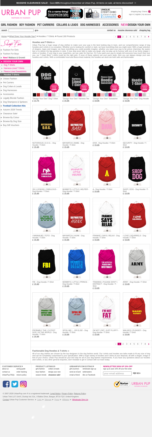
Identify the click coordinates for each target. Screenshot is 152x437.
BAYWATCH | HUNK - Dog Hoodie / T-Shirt (73, 237)
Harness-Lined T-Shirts (14, 68)
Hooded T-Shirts (11, 74)
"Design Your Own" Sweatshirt (105, 99)
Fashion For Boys (11, 54)
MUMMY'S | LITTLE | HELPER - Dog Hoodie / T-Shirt (76, 190)
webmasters (87, 372)
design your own (54, 372)
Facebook (89, 375)
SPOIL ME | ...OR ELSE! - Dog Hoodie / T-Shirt (75, 331)
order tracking (22, 372)
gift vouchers (74, 369)
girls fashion (40, 369)
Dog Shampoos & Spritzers (15, 102)
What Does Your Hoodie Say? (22, 36)
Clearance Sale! (10, 113)
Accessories (8, 94)
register (138, 14)
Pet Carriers (8, 82)
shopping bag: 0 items (141, 11)
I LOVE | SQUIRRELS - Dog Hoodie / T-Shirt (134, 237)
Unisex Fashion (10, 79)
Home (4, 36)
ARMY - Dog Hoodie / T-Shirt (135, 282)
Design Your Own (13, 61)
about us (5, 369)
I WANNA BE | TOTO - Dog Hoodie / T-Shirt (43, 237)
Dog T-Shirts (9, 65)
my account (146, 14)
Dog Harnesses (10, 90)
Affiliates (65, 400)
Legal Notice (55, 394)
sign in (131, 14)
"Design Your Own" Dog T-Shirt (45, 99)
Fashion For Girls (11, 50)
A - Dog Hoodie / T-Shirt (102, 189)
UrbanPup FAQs (8, 375)
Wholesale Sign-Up (80, 400)
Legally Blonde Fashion (13, 98)
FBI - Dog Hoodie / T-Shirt (43, 282)
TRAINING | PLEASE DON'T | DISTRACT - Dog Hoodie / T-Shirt (105, 284)
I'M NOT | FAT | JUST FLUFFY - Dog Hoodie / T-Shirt (106, 331)
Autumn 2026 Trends (12, 110)
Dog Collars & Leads (12, 86)
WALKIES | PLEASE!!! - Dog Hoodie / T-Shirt (134, 331)
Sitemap (48, 400)
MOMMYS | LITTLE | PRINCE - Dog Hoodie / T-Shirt (75, 283)
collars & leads (53, 369)
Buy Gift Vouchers (11, 125)
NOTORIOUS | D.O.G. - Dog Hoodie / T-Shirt (44, 144)
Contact (6, 400)
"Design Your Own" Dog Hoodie (136, 99)
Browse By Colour (11, 117)
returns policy (21, 375)
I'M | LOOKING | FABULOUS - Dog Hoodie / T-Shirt (44, 190)
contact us (6, 372)
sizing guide (21, 369)
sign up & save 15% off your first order (117, 369)
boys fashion (40, 372)
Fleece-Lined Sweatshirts (15, 71)
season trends (41, 375)
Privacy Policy (67, 394)
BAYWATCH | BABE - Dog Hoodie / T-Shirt (73, 144)
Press (56, 400)
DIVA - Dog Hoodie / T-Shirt (104, 143)
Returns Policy (80, 394)
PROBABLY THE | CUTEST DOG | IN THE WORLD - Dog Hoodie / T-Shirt (44, 332)
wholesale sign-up (89, 369)
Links (39, 400)
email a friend (75, 375)
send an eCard (75, 372)
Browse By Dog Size (12, 121)
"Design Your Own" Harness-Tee (76, 99)
